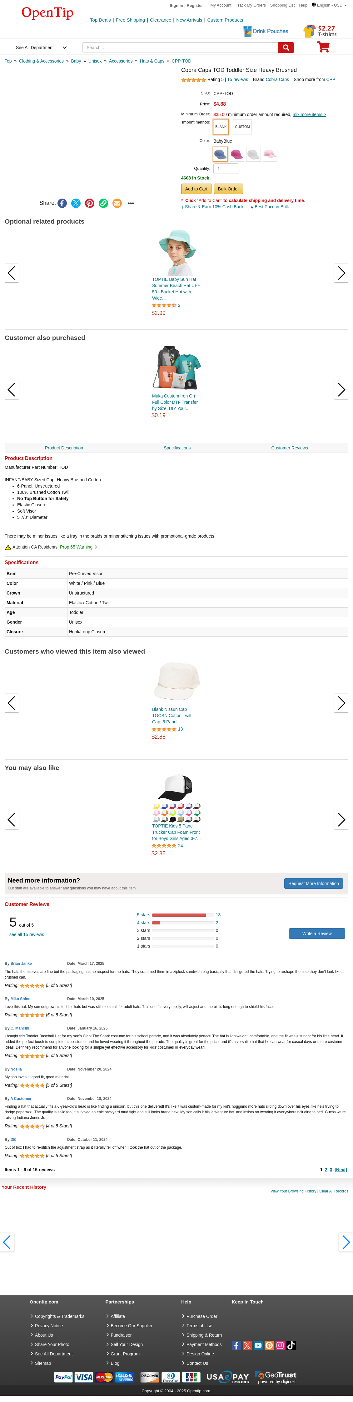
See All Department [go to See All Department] (54, 1353)
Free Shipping (130, 20)
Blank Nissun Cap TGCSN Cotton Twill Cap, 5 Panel (171, 715)
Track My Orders (251, 5)
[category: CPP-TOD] (181, 60)
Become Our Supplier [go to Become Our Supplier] (132, 1325)
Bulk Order (228, 188)
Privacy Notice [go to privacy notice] (49, 1325)
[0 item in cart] (323, 49)
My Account (221, 5)
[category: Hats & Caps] (152, 60)
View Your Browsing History (293, 1191)
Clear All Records (333, 1191)
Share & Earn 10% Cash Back (213, 206)
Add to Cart (196, 188)
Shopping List (282, 5)
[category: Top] (8, 60)
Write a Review (317, 933)
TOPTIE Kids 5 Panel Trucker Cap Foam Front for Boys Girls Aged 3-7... (176, 832)
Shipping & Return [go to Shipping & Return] (204, 1335)
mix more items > (309, 114)
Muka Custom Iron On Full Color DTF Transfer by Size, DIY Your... (175, 402)
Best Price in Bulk (270, 206)
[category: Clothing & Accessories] (41, 60)
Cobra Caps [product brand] (277, 79)
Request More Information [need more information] (313, 883)
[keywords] (180, 47)
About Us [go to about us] (44, 1335)
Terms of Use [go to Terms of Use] (199, 1325)
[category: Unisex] (95, 60)
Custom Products (225, 20)
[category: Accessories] (120, 60)
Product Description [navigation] (64, 447)
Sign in (176, 5)
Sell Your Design (127, 1344)
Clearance (160, 20)
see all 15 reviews (26, 934)
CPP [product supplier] (331, 79)
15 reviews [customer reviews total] (237, 79)
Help (303, 5)
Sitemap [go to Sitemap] (43, 1363)
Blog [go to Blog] (115, 1363)
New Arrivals (189, 20)
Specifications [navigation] (177, 447)
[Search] (286, 47)
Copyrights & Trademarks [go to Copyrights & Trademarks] (59, 1316)
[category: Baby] (76, 60)
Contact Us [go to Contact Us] (197, 1363)
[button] (329, 5)
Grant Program (125, 1353)
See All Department (35, 47)
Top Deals (100, 20)
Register (195, 5)
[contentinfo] (47, 12)
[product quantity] (225, 168)
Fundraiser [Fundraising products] (121, 1335)
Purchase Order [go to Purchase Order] (201, 1316)
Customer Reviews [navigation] (289, 447)
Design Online (200, 1353)
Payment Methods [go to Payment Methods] (204, 1344)
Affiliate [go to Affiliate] (118, 1316)
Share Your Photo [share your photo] (52, 1344)
